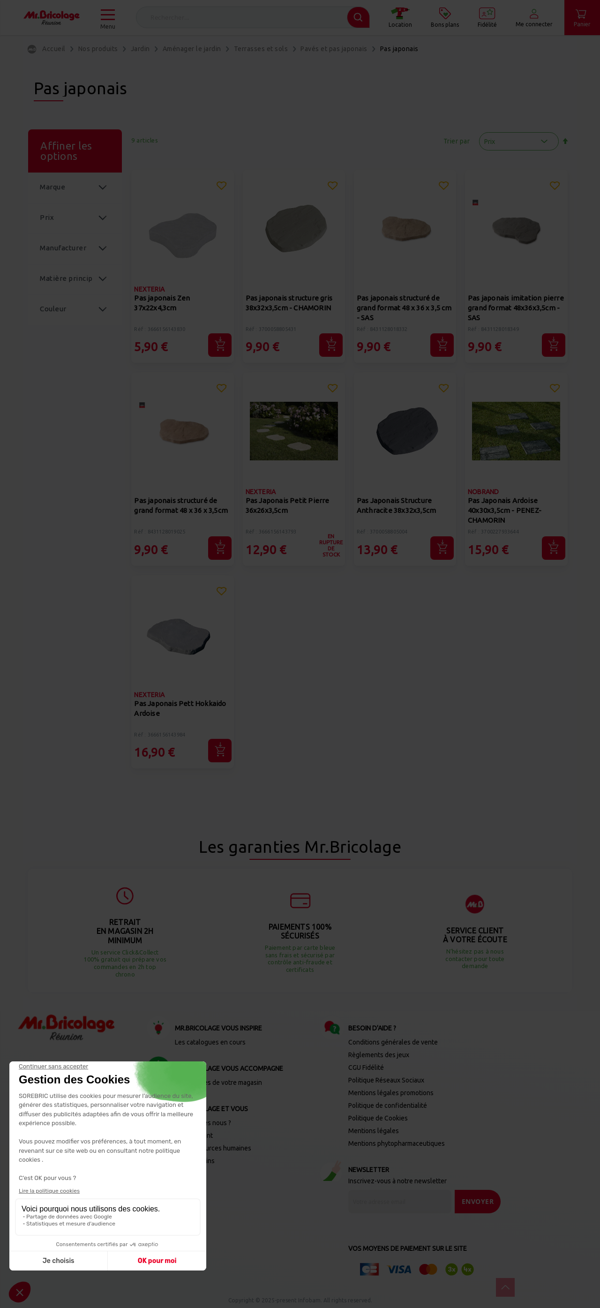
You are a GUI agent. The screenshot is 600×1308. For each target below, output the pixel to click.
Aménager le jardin (192, 49)
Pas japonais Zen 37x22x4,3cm (162, 303)
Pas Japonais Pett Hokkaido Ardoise (180, 708)
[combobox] (253, 17)
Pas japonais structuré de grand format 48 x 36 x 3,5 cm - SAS (404, 308)
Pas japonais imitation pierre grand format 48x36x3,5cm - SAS (516, 308)
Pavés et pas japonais (334, 49)
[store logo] (51, 17)
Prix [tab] (47, 217)
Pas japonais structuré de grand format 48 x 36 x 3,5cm (181, 505)
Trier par (456, 141)
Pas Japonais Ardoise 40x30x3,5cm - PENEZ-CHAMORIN (504, 510)
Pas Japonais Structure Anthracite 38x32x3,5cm (396, 505)
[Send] (478, 1201)
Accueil (54, 49)
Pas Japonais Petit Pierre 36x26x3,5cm (288, 505)
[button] (221, 187)
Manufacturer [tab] (63, 248)
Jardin (140, 49)
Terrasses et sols (261, 49)
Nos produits (98, 49)
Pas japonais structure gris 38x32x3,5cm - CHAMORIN (289, 303)
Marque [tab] (52, 187)
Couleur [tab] (53, 309)
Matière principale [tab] (66, 284)
